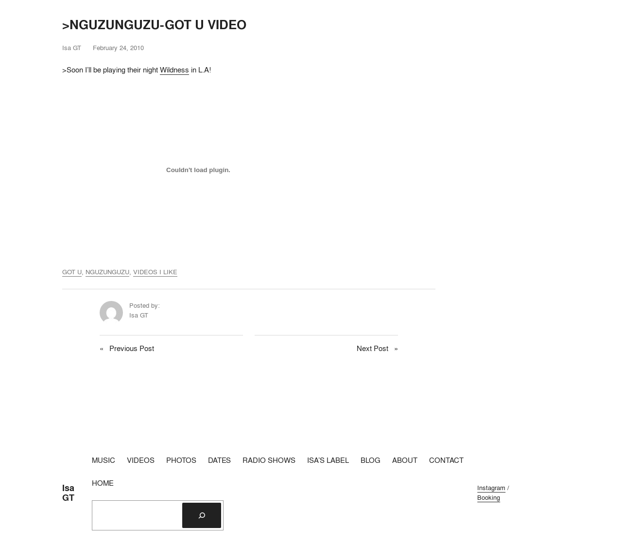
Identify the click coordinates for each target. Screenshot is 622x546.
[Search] (201, 515)
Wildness (174, 70)
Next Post (372, 348)
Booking (488, 497)
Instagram (491, 487)
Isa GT (68, 493)
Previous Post (131, 348)
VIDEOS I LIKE (155, 271)
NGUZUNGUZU (107, 271)
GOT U (72, 271)
